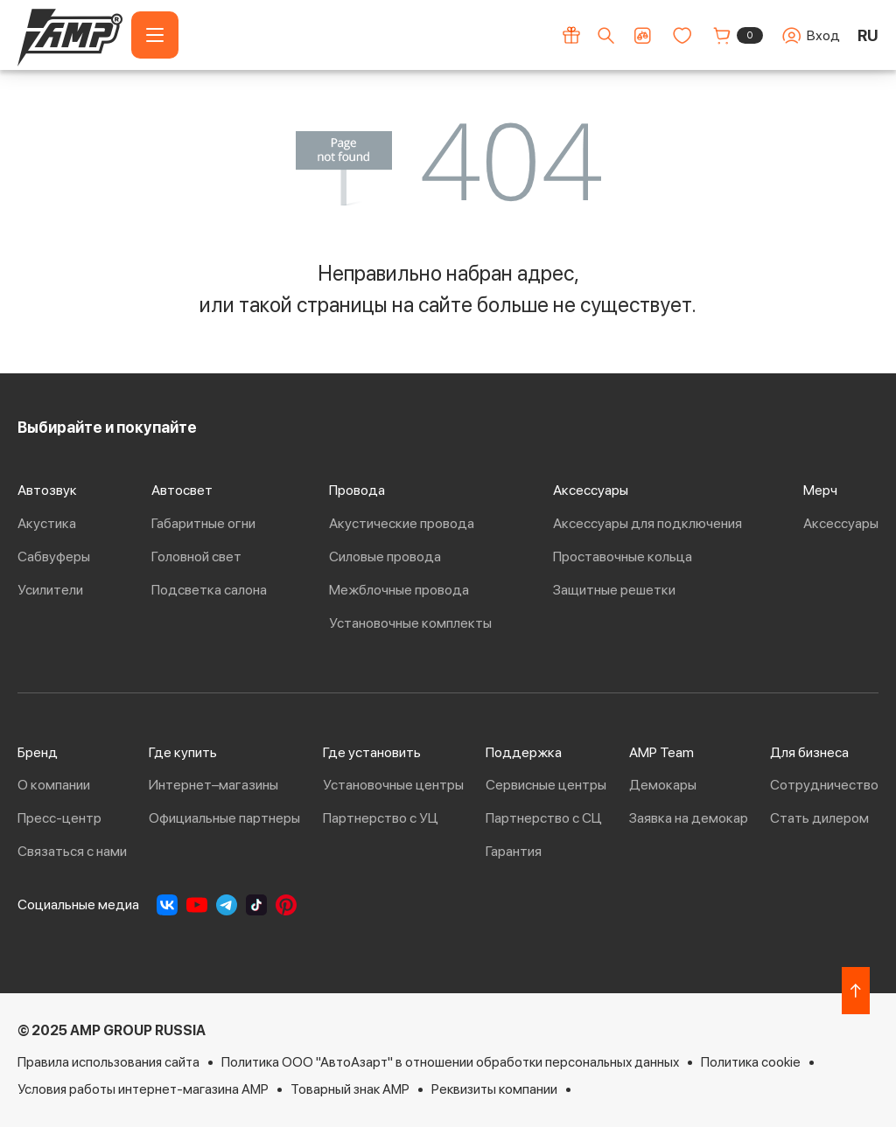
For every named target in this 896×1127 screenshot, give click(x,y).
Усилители (50, 589)
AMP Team (661, 752)
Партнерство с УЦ (380, 818)
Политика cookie (751, 1062)
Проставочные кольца (622, 556)
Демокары (662, 784)
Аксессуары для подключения (647, 523)
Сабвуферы (54, 556)
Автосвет (182, 490)
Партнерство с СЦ (544, 818)
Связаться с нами (72, 851)
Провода (357, 490)
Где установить (372, 752)
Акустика (47, 523)
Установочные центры (393, 784)
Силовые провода (385, 556)
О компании (54, 784)
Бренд (38, 752)
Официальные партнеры (224, 818)
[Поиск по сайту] (606, 35)
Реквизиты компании (494, 1089)
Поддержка (524, 752)
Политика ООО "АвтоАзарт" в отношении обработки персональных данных (450, 1062)
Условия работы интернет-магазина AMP (143, 1089)
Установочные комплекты (410, 623)
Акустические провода (401, 523)
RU (868, 35)
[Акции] (571, 35)
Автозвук (47, 490)
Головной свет (196, 556)
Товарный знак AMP (350, 1089)
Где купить (183, 752)
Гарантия (514, 851)
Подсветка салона (209, 589)
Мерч (820, 490)
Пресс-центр (60, 818)
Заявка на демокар (688, 818)
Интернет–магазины (213, 784)
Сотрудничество (824, 784)
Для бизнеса (809, 752)
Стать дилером (819, 818)
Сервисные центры (546, 784)
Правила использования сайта (109, 1062)
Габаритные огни (203, 523)
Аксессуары (590, 490)
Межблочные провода (399, 589)
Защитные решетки (614, 589)
